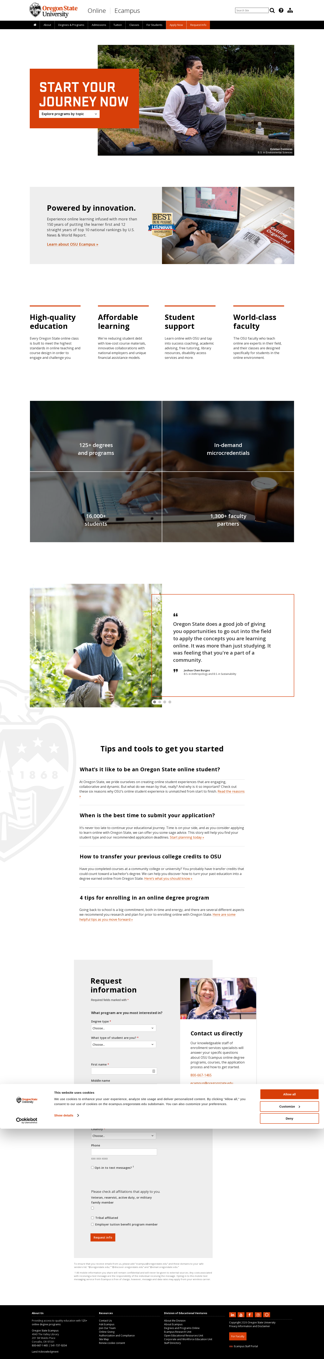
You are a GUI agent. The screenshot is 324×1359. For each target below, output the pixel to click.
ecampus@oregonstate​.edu (212, 1083)
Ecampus (127, 10)
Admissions (99, 25)
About (47, 25)
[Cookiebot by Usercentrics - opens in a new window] (27, 1351)
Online (97, 10)
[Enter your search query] (252, 10)
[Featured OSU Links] (281, 10)
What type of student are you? (113, 1038)
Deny (289, 1349)
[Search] (272, 10)
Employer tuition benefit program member (126, 1224)
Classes (134, 25)
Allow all (289, 1324)
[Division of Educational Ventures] (290, 10)
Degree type (100, 1021)
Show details (63, 1345)
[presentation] (281, 10)
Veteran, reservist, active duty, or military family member (121, 1200)
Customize (289, 1337)
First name (99, 1064)
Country (97, 1129)
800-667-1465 (201, 1075)
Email (95, 1113)
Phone (95, 1145)
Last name (98, 1097)
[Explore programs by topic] (69, 114)
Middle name (100, 1081)
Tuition (117, 25)
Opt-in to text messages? (114, 1167)
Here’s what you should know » (168, 878)
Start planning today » (187, 837)
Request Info (198, 25)
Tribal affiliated (106, 1218)
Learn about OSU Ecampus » (72, 244)
